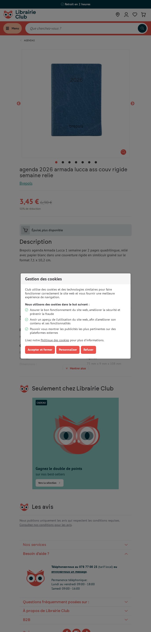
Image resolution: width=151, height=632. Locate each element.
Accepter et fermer (40, 350)
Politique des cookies (55, 340)
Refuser (88, 350)
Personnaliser (68, 350)
